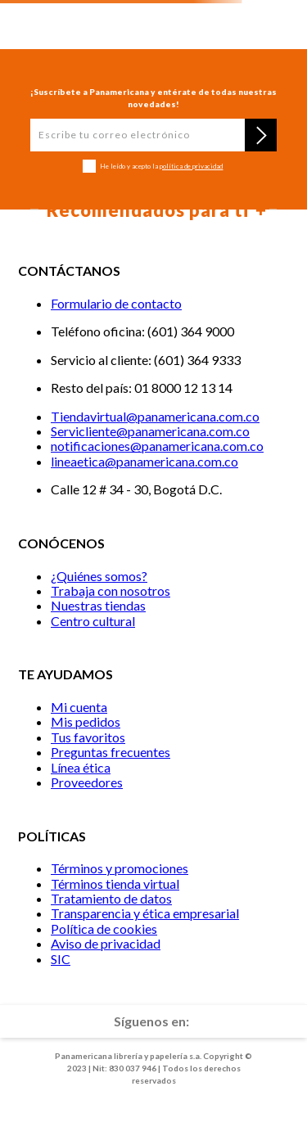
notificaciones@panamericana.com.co (157, 445)
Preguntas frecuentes (110, 752)
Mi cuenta (79, 706)
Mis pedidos (85, 721)
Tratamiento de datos (111, 898)
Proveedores (87, 782)
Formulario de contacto (116, 303)
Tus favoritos (88, 737)
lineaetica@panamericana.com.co (144, 461)
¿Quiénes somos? (99, 576)
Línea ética (81, 767)
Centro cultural (93, 621)
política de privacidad (191, 166)
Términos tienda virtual (115, 883)
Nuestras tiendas (98, 605)
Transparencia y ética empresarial (145, 913)
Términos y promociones (119, 868)
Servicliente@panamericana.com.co (150, 431)
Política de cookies (104, 928)
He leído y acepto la (161, 166)
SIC (60, 959)
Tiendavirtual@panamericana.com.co (155, 416)
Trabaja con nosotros (110, 590)
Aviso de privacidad (105, 943)
